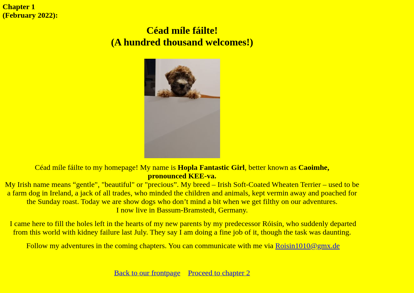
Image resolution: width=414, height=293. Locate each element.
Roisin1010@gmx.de (307, 246)
